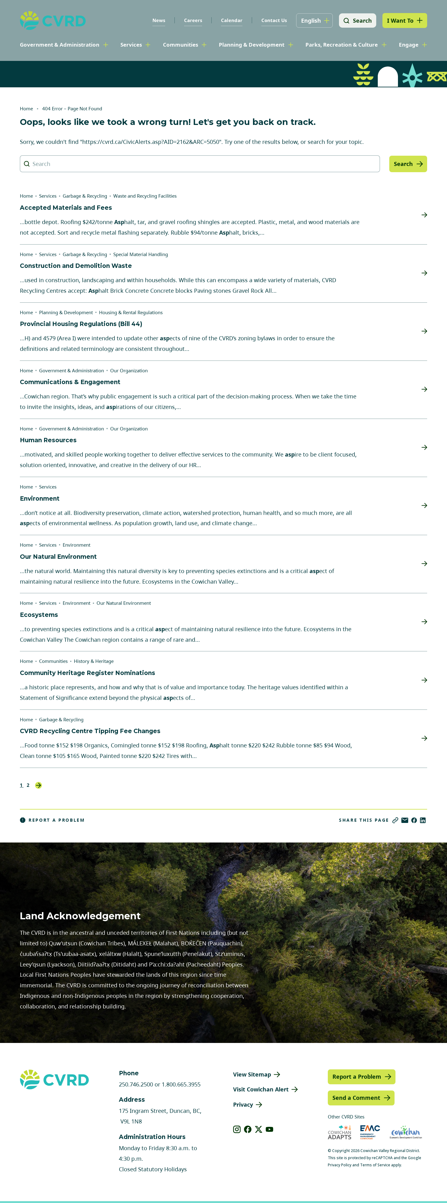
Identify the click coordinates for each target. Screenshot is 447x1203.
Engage (408, 44)
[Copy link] (395, 820)
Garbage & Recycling (85, 196)
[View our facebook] (248, 1129)
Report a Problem (52, 820)
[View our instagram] (237, 1129)
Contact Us (273, 20)
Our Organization (129, 370)
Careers (192, 20)
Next (38, 785)
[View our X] (259, 1129)
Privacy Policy (339, 1165)
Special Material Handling (140, 254)
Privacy (243, 1104)
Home (26, 108)
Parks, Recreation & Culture (341, 44)
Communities (180, 44)
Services (131, 44)
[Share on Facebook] (414, 820)
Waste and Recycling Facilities (145, 196)
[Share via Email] (405, 820)
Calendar (231, 20)
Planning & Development (251, 44)
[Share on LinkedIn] (422, 820)
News (158, 20)
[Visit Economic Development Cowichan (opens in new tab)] (406, 1132)
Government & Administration (59, 44)
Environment (76, 545)
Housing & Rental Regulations (131, 312)
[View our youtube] (269, 1129)
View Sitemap (252, 1074)
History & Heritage (94, 661)
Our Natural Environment (124, 603)
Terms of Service (375, 1165)
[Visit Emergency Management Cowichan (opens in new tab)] (370, 1132)
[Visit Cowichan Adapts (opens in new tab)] (339, 1132)
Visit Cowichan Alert (261, 1089)
